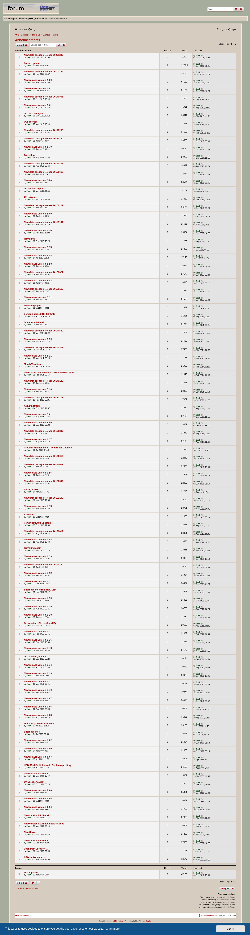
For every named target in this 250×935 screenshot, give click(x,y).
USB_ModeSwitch (38, 18)
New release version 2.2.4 (38, 255)
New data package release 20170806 (43, 96)
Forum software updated (37, 523)
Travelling (29, 155)
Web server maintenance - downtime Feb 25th (49, 372)
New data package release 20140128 (43, 381)
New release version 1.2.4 (38, 539)
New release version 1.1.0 (38, 690)
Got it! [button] (230, 928)
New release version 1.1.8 (38, 614)
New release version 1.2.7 (38, 439)
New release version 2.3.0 (38, 213)
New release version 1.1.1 (38, 681)
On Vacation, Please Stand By (40, 623)
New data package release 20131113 (43, 397)
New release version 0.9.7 (38, 757)
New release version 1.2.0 (38, 598)
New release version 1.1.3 (38, 673)
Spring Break (31, 489)
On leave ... (30, 197)
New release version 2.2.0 (38, 339)
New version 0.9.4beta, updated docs (44, 823)
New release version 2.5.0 (38, 147)
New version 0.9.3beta (36, 840)
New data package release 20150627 (43, 272)
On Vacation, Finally (35, 656)
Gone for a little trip (34, 322)
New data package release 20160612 (43, 172)
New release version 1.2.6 (38, 472)
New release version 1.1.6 (38, 640)
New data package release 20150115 (43, 289)
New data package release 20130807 (43, 431)
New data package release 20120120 (43, 564)
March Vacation (32, 364)
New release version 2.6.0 (38, 80)
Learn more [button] (112, 928)
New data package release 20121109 (43, 497)
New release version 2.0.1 (38, 414)
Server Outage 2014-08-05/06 (39, 314)
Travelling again (32, 305)
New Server (30, 832)
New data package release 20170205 (43, 130)
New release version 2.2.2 (38, 280)
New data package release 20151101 (43, 222)
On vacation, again (34, 782)
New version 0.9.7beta (36, 773)
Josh (29, 57)
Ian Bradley (147, 921)
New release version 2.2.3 (38, 264)
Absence (29, 514)
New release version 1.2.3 (38, 556)
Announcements (27, 40)
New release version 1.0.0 (38, 748)
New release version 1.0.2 (38, 740)
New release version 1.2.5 (38, 506)
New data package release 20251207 (43, 55)
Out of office (31, 121)
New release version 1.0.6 (38, 706)
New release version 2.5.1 (38, 105)
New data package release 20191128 (43, 71)
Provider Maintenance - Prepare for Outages (48, 447)
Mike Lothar (118, 921)
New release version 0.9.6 (38, 790)
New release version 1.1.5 (38, 648)
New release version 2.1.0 (38, 389)
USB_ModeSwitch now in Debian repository (47, 765)
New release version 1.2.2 (38, 573)
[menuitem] (31, 30)
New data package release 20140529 (43, 330)
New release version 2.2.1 (38, 297)
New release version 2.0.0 (38, 422)
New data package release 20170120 (43, 138)
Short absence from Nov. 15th (40, 589)
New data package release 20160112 (43, 205)
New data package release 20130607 (43, 464)
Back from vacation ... (36, 848)
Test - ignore (31, 872)
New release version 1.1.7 (38, 631)
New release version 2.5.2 (38, 88)
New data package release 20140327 (43, 347)
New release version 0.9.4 (38, 807)
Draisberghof (10, 18)
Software (23, 18)
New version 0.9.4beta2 (36, 815)
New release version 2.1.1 (38, 355)
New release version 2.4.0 (38, 180)
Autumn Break (32, 406)
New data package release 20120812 (43, 531)
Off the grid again (33, 188)
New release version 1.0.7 (38, 698)
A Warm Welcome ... (35, 857)
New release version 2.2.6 (38, 230)
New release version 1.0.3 (38, 715)
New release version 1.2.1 (38, 581)
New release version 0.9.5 (38, 798)
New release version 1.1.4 (38, 665)
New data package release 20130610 (43, 456)
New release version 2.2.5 (38, 247)
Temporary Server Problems (39, 723)
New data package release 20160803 (43, 163)
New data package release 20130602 (43, 481)
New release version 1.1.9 (38, 606)
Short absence (32, 731)
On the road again (33, 113)
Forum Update (31, 63)
